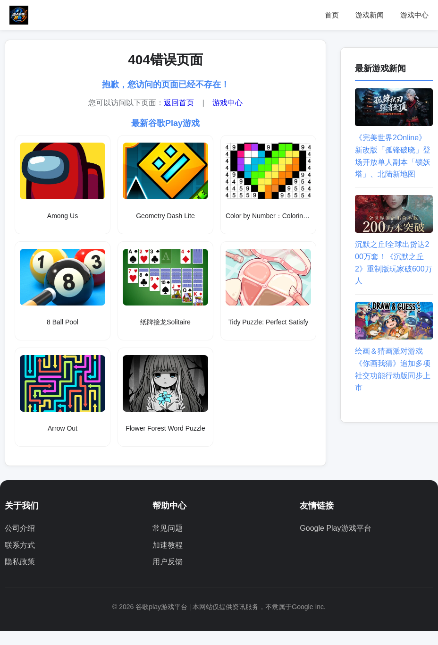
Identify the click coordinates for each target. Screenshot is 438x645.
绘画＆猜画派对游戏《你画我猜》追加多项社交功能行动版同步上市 (394, 363)
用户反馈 (167, 562)
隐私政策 (20, 562)
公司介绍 (20, 528)
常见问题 (167, 528)
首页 (332, 15)
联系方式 (20, 545)
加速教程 (167, 545)
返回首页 (179, 103)
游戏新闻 (369, 15)
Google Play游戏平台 (335, 528)
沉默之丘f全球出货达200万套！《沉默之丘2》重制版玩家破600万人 (394, 257)
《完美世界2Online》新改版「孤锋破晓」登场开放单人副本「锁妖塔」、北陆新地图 (394, 150)
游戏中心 (414, 15)
